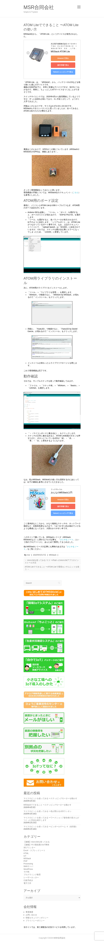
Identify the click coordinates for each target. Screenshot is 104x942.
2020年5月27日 (39, 555)
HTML (26, 853)
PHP (26, 861)
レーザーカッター (31, 877)
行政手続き (28, 880)
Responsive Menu (79, 6)
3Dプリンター (30, 847)
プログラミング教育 (32, 874)
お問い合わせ (31, 915)
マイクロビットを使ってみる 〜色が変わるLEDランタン (47, 811)
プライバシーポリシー (35, 920)
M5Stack (52, 555)
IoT (25, 856)
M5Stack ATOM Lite (60, 51)
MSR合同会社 (39, 7)
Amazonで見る (63, 58)
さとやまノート (66, 540)
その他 (26, 872)
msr (28, 555)
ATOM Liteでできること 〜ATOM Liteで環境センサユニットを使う (52, 568)
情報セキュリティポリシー (37, 918)
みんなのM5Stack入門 (61, 492)
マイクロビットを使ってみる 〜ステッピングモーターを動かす (50, 798)
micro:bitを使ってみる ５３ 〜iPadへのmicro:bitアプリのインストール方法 (52, 561)
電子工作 (27, 883)
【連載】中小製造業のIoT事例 (36, 845)
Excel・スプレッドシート (34, 850)
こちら (75, 192)
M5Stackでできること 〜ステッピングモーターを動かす (47, 805)
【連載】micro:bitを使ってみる (37, 842)
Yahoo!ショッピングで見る (63, 72)
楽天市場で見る (63, 65)
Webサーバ (28, 866)
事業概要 (29, 912)
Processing (28, 864)
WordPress (28, 869)
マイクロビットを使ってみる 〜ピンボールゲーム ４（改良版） (51, 826)
